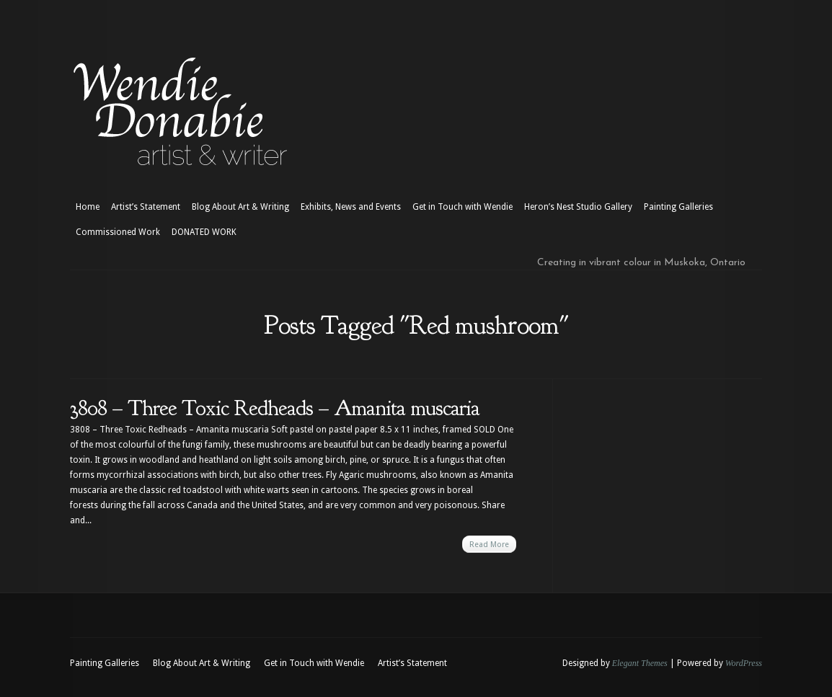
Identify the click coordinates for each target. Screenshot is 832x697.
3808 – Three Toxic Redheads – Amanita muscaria (274, 408)
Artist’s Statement (145, 207)
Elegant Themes (640, 663)
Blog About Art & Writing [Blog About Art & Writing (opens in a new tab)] (240, 207)
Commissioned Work (118, 232)
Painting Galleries (678, 207)
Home (87, 207)
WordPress (743, 663)
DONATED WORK (204, 232)
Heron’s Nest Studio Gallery (578, 207)
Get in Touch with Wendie (462, 207)
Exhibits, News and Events (351, 207)
